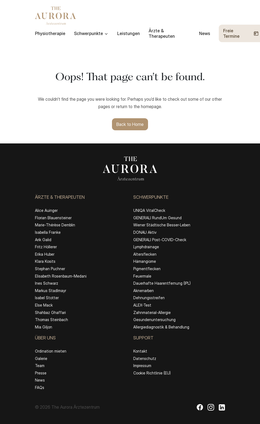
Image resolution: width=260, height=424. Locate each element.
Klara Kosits (45, 261)
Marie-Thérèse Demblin (55, 225)
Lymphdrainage (146, 246)
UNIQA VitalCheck (149, 210)
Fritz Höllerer (46, 246)
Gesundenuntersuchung (154, 319)
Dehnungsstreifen (149, 297)
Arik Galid (43, 239)
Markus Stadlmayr (50, 290)
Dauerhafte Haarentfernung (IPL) (162, 283)
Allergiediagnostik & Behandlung (161, 327)
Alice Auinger (46, 210)
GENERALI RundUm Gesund (157, 217)
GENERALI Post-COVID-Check (159, 239)
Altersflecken (144, 254)
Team (40, 365)
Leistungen (128, 33)
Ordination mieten (50, 351)
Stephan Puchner (50, 268)
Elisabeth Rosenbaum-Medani (61, 276)
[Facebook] (200, 407)
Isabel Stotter (47, 297)
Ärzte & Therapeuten (162, 33)
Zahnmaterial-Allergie (152, 312)
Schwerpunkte (91, 33)
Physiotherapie (50, 33)
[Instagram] (211, 407)
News (204, 33)
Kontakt (140, 351)
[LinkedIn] (221, 407)
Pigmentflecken (147, 268)
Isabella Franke (48, 232)
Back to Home (130, 124)
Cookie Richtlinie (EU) (152, 373)
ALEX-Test (142, 305)
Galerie (41, 358)
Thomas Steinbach (51, 319)
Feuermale (142, 276)
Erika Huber (44, 254)
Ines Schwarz (46, 283)
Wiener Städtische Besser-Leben (161, 225)
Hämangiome (144, 261)
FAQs (39, 387)
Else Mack (44, 305)
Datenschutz (144, 358)
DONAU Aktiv (144, 232)
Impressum (142, 365)
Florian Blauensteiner (53, 217)
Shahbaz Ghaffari (50, 312)
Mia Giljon (43, 327)
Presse (40, 373)
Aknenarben (143, 290)
